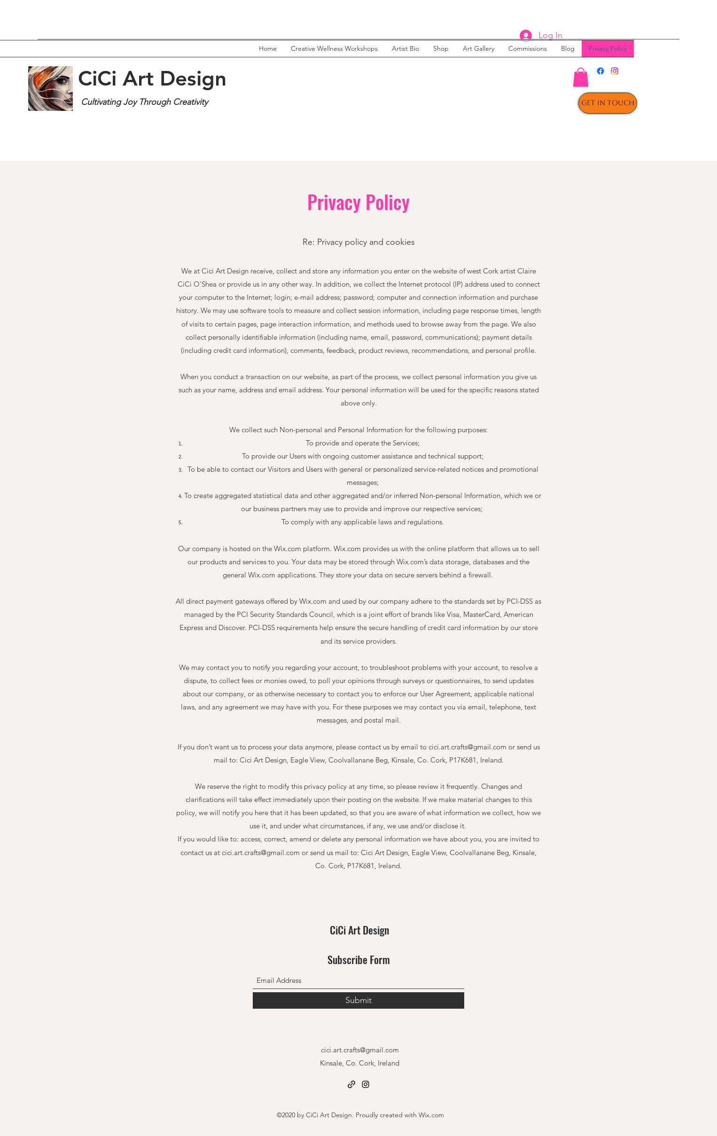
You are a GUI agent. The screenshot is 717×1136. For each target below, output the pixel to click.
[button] (581, 77)
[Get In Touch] (607, 103)
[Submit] (358, 1000)
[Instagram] (614, 71)
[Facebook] (600, 71)
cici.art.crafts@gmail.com (468, 746)
